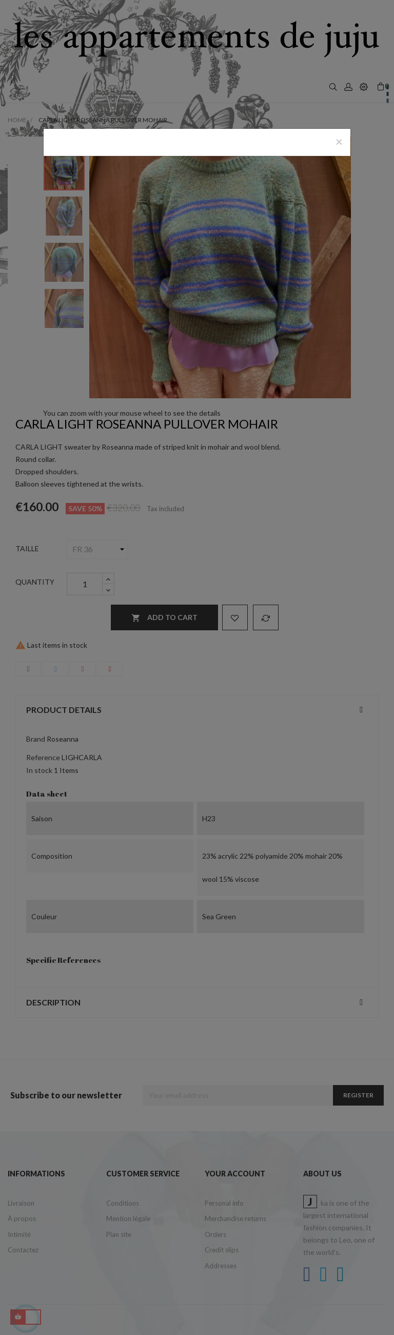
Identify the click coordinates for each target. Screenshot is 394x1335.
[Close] (339, 142)
